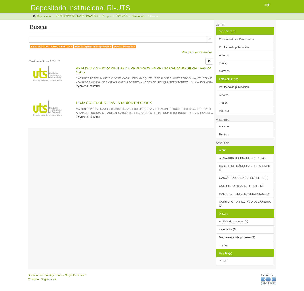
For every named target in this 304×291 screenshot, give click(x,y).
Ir (210, 39)
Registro (224, 134)
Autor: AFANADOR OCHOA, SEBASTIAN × (51, 46)
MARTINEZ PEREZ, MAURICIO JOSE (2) (244, 193)
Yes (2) (223, 261)
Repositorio (44, 16)
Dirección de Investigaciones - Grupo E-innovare (57, 275)
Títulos (223, 63)
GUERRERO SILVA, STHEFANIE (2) (241, 185)
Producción (139, 16)
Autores (223, 55)
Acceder (224, 126)
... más (223, 245)
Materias (224, 71)
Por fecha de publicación (234, 47)
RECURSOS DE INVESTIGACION (77, 16)
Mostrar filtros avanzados (197, 52)
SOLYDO (121, 16)
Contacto (33, 279)
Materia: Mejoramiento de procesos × (93, 46)
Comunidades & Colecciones (236, 39)
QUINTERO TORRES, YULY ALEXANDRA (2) (245, 203)
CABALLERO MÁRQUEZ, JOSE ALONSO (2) (244, 167)
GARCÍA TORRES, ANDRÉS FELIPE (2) (243, 177)
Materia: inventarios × (124, 46)
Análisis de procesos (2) (233, 221)
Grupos (107, 16)
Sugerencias (48, 279)
